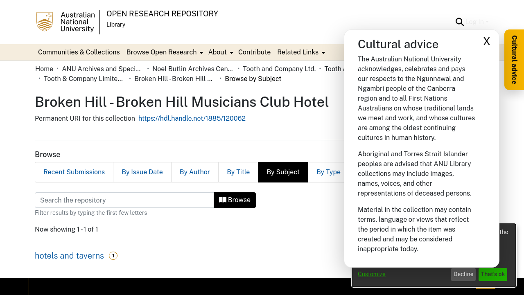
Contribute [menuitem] (254, 52)
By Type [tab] (328, 172)
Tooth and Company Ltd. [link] (279, 69)
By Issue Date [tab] (142, 172)
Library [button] (115, 24)
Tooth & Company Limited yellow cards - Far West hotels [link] (85, 79)
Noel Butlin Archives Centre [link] (193, 69)
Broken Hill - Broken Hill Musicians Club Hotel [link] (175, 79)
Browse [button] (235, 200)
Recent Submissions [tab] (74, 172)
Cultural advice (514, 59)
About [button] (217, 52)
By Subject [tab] (283, 172)
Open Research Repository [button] (162, 13)
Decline (464, 274)
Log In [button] (475, 22)
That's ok (493, 274)
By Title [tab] (238, 172)
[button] (460, 22)
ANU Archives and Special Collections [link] (103, 69)
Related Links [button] (297, 52)
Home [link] (44, 69)
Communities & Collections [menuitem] (79, 52)
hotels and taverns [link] (69, 256)
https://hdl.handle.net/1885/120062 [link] (192, 118)
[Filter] (124, 200)
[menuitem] (164, 52)
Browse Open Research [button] (161, 52)
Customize (372, 274)
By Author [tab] (195, 172)
